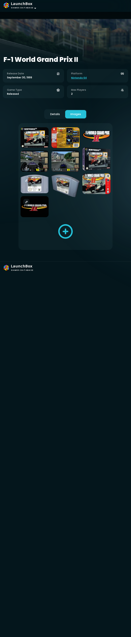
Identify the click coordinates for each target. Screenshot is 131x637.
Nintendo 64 (79, 78)
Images (75, 114)
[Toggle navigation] (121, 5)
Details (55, 114)
